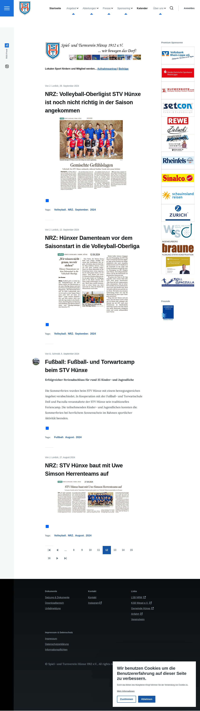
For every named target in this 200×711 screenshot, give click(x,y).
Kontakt (92, 597)
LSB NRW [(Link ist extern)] (138, 597)
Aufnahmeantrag (107, 69)
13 (116, 551)
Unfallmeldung (53, 608)
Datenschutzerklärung (57, 644)
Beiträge (123, 69)
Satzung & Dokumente (57, 597)
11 (100, 551)
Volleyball (60, 210)
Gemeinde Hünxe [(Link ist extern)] (142, 608)
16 (50, 559)
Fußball (58, 437)
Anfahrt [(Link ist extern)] (137, 614)
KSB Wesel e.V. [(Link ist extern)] (141, 603)
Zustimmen (126, 699)
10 (91, 551)
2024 (93, 210)
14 (124, 551)
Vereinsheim (138, 619)
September (81, 210)
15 (133, 551)
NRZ (70, 210)
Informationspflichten (56, 649)
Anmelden (189, 19)
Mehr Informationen (126, 691)
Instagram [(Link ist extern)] (95, 603)
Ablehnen (146, 699)
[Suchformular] (171, 19)
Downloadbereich (54, 603)
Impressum (51, 638)
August (69, 437)
